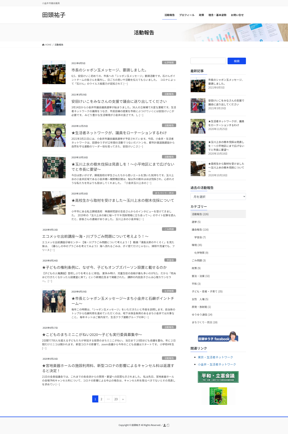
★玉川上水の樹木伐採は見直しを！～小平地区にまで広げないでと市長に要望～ (122, 166)
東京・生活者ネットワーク (215, 357)
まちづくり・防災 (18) (204, 322)
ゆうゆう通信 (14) (202, 314)
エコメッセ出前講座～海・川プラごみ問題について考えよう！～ (95, 236)
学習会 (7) (200, 237)
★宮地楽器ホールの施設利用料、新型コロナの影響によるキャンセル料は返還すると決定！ (108, 368)
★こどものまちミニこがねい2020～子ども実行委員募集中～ (92, 334)
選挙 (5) (196, 222)
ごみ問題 (169, 229)
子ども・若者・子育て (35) (207, 291)
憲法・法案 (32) (201, 276)
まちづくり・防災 (164, 193)
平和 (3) (196, 283)
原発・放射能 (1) (201, 307)
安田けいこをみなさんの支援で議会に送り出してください (119, 101)
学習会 (170, 260)
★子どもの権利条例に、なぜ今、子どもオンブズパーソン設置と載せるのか (104, 267)
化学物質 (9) (201, 252)
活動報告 (169, 94)
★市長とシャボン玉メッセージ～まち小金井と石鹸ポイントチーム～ (122, 301)
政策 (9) (196, 268)
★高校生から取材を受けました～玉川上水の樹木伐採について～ (122, 203)
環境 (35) (197, 245)
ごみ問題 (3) (199, 260)
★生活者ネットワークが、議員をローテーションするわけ (119, 132)
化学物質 (169, 62)
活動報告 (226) (200, 214)
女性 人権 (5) (200, 299)
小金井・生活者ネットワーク (217, 364)
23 (116, 399)
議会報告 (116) (200, 229)
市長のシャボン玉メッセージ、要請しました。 (109, 70)
